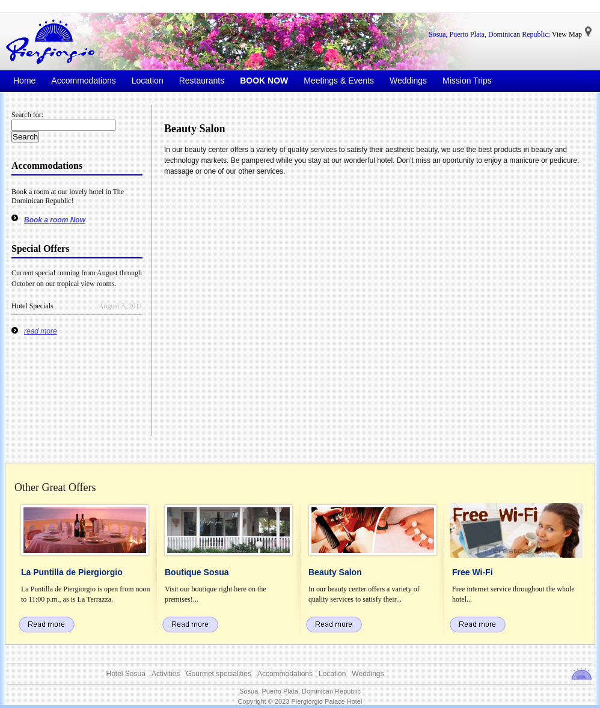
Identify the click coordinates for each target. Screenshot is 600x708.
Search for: (27, 115)
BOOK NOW (264, 80)
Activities (166, 674)
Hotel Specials (32, 306)
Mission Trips (467, 80)
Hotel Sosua (125, 674)
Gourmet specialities (218, 674)
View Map (567, 34)
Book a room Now (54, 220)
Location (148, 80)
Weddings (408, 80)
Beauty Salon (194, 129)
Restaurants (201, 80)
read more (40, 331)
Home (24, 80)
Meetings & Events (339, 80)
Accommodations (83, 80)
